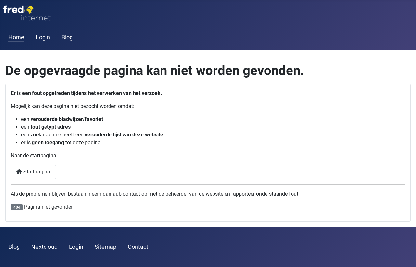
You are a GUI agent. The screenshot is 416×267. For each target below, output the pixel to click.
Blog (67, 37)
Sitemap (105, 247)
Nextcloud (44, 247)
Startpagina (33, 172)
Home (16, 37)
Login (43, 37)
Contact (138, 247)
